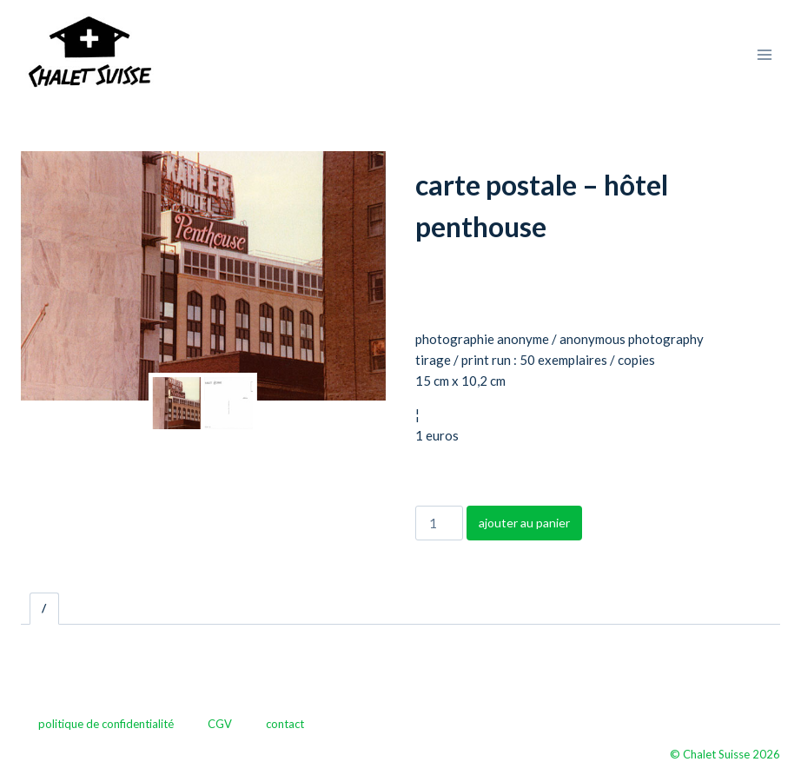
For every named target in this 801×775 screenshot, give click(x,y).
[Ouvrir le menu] (764, 54)
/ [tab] (44, 608)
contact (285, 724)
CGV (220, 724)
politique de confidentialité (106, 724)
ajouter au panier (524, 522)
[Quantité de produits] (438, 523)
